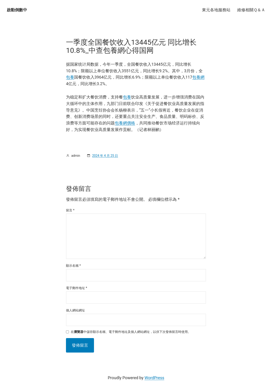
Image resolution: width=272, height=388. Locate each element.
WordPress (154, 377)
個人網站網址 (75, 310)
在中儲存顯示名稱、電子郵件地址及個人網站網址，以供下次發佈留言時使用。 (131, 332)
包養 (70, 77)
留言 (70, 210)
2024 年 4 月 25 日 (105, 155)
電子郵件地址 (76, 288)
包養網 (198, 77)
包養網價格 (125, 123)
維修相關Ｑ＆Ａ (251, 9)
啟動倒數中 (17, 9)
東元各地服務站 (216, 9)
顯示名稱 (73, 265)
